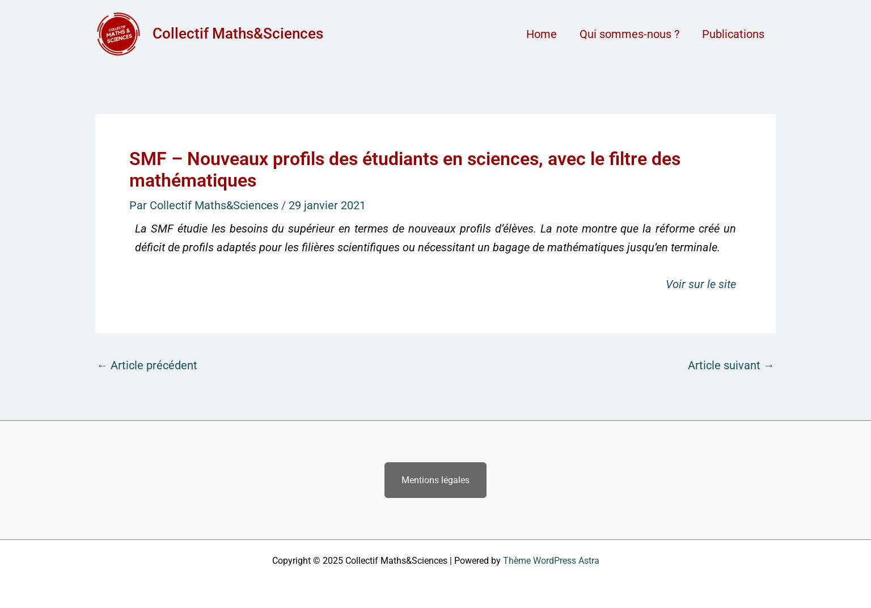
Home (541, 34)
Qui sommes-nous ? (629, 34)
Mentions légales (435, 480)
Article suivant (731, 365)
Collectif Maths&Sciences (238, 33)
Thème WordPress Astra (551, 560)
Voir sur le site (701, 284)
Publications (733, 34)
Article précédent (146, 365)
